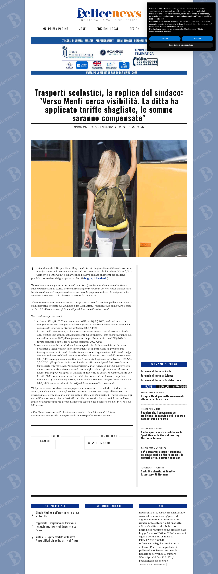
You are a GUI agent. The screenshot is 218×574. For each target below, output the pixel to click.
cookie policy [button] (159, 540)
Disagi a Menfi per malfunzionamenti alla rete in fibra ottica (162, 397)
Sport (159, 428)
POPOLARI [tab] (164, 386)
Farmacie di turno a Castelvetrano (161, 380)
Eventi (159, 409)
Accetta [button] (197, 559)
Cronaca (160, 392)
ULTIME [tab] (148, 386)
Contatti (157, 28)
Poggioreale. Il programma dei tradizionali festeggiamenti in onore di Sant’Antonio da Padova (163, 416)
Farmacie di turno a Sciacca (157, 375)
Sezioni (135, 28)
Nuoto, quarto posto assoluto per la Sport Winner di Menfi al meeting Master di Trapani (161, 435)
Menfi (82, 28)
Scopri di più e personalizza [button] (181, 566)
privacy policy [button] (168, 532)
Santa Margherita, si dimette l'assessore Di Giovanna (158, 472)
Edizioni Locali (108, 28)
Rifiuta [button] (165, 559)
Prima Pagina (56, 28)
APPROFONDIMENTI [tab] (180, 386)
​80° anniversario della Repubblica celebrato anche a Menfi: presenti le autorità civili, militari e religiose (162, 455)
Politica (95, 127)
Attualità (161, 448)
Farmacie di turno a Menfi (156, 371)
